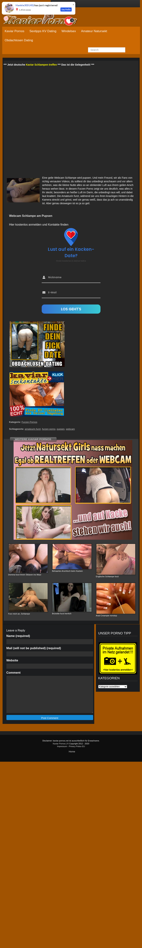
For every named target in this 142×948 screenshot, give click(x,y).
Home (72, 751)
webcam (70, 429)
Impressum (62, 746)
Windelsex (69, 31)
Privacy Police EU (77, 746)
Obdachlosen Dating (19, 40)
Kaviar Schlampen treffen (41, 64)
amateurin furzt (33, 429)
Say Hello (66, 9)
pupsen (61, 429)
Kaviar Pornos (14, 31)
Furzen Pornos (29, 422)
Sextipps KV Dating (42, 31)
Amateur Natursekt (94, 31)
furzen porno (48, 429)
